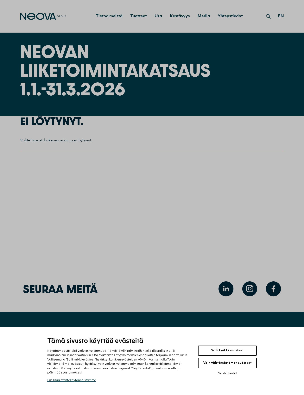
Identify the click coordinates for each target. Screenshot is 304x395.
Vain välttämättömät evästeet (227, 363)
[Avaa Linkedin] (226, 289)
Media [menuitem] (204, 16)
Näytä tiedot (227, 373)
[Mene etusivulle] (43, 16)
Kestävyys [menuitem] (180, 16)
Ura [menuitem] (158, 16)
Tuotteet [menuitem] (138, 16)
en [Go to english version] (281, 16)
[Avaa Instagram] (249, 289)
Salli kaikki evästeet (227, 350)
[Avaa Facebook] (273, 289)
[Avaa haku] (268, 16)
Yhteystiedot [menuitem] (230, 16)
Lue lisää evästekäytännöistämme (71, 380)
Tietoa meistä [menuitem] (109, 16)
